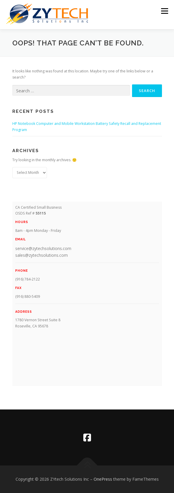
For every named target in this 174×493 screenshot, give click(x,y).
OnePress (103, 479)
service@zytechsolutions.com (43, 248)
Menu (164, 10)
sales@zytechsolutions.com (41, 255)
